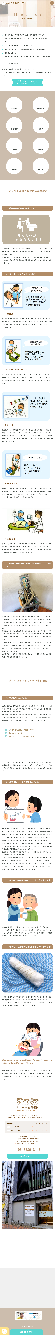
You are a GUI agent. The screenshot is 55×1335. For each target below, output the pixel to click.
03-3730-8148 (29, 1149)
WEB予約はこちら (27, 1156)
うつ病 (14, 169)
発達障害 (40, 108)
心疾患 (41, 149)
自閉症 (14, 149)
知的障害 (14, 108)
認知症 (41, 129)
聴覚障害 (14, 129)
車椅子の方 (40, 169)
